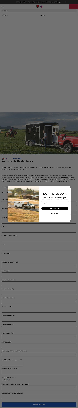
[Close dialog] (68, 188)
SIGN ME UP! (55, 208)
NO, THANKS (55, 213)
